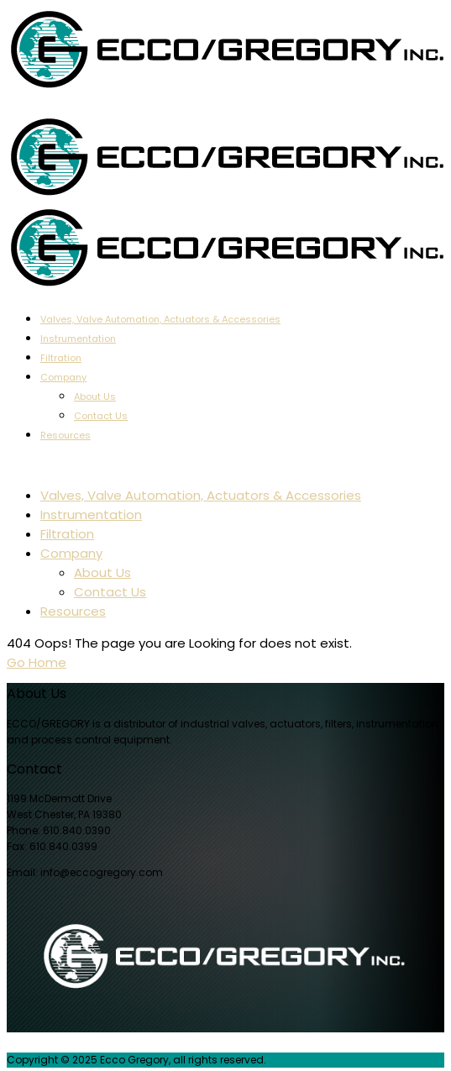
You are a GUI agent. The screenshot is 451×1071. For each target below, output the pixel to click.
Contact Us (101, 416)
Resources (65, 435)
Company (63, 377)
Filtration (60, 358)
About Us (95, 396)
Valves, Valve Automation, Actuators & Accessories (160, 319)
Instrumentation (78, 338)
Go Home (36, 662)
